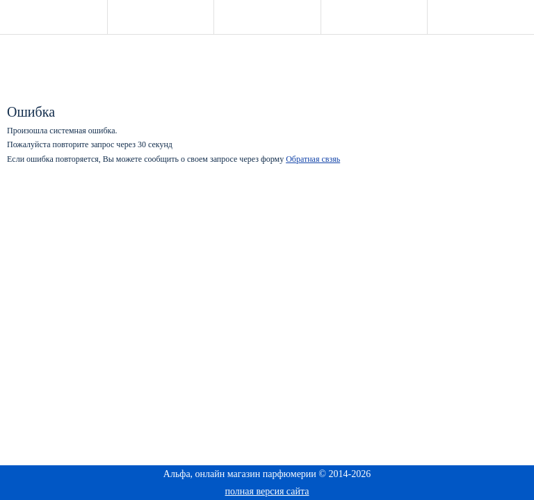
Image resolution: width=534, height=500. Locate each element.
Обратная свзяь (313, 159)
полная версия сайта (267, 491)
